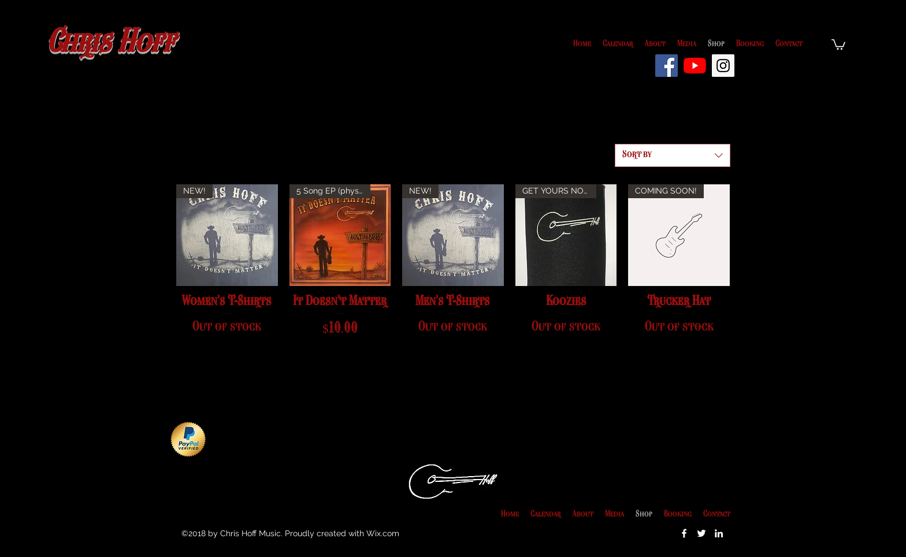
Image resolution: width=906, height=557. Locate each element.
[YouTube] (695, 65)
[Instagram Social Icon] (723, 65)
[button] (838, 44)
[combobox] (672, 155)
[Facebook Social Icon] (666, 65)
